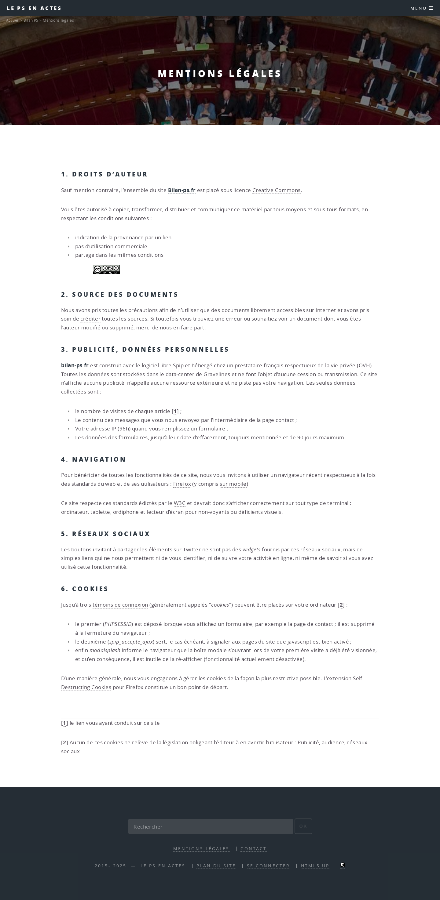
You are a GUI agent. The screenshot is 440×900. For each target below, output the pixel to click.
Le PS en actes (34, 8)
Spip (178, 365)
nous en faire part (182, 327)
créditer (90, 318)
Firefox (182, 483)
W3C (179, 502)
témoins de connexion (120, 604)
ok (303, 826)
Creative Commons (276, 190)
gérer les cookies (204, 678)
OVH (364, 365)
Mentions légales (201, 848)
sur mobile (233, 483)
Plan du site (216, 866)
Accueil (12, 20)
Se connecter (268, 866)
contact (253, 848)
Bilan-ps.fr (182, 190)
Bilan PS (31, 20)
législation (175, 742)
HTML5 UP (315, 866)
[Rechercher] (210, 826)
